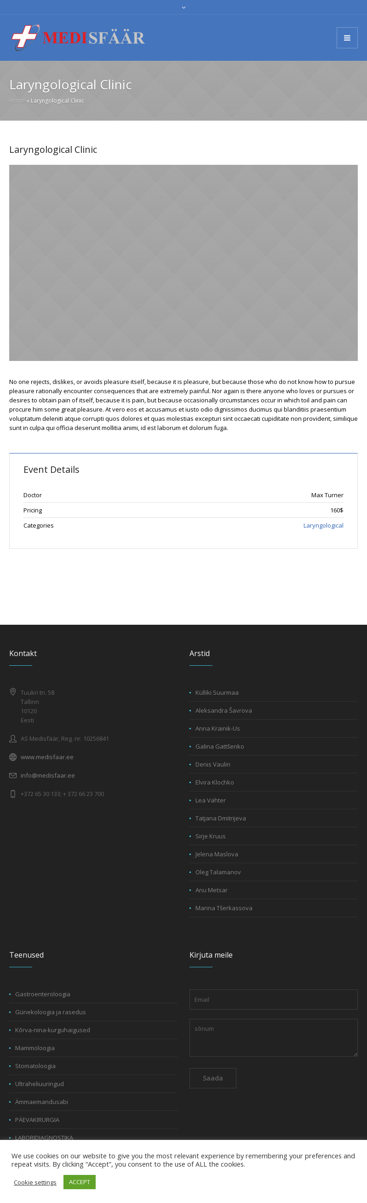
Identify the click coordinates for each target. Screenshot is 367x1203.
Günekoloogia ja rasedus (50, 1012)
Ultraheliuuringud (39, 1084)
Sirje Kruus (210, 836)
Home (17, 101)
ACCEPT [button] (79, 1182)
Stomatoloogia (35, 1066)
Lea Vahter (210, 800)
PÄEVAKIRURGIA (37, 1120)
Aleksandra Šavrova (223, 710)
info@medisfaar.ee (48, 775)
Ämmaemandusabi (41, 1102)
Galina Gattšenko (219, 746)
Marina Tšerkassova (223, 908)
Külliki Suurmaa (217, 692)
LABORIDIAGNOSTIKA (44, 1137)
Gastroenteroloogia (42, 994)
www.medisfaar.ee (47, 757)
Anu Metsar (211, 890)
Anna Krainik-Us (217, 728)
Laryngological (324, 525)
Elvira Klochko (214, 782)
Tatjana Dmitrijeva (220, 818)
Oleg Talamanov (218, 872)
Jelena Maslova (216, 854)
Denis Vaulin (212, 764)
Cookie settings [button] (35, 1182)
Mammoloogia (35, 1048)
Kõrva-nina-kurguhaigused (52, 1030)
